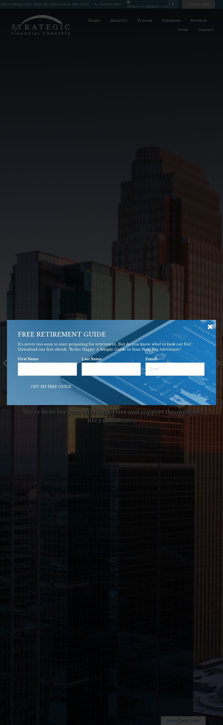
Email (151, 359)
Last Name (92, 359)
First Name (28, 359)
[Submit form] (51, 386)
